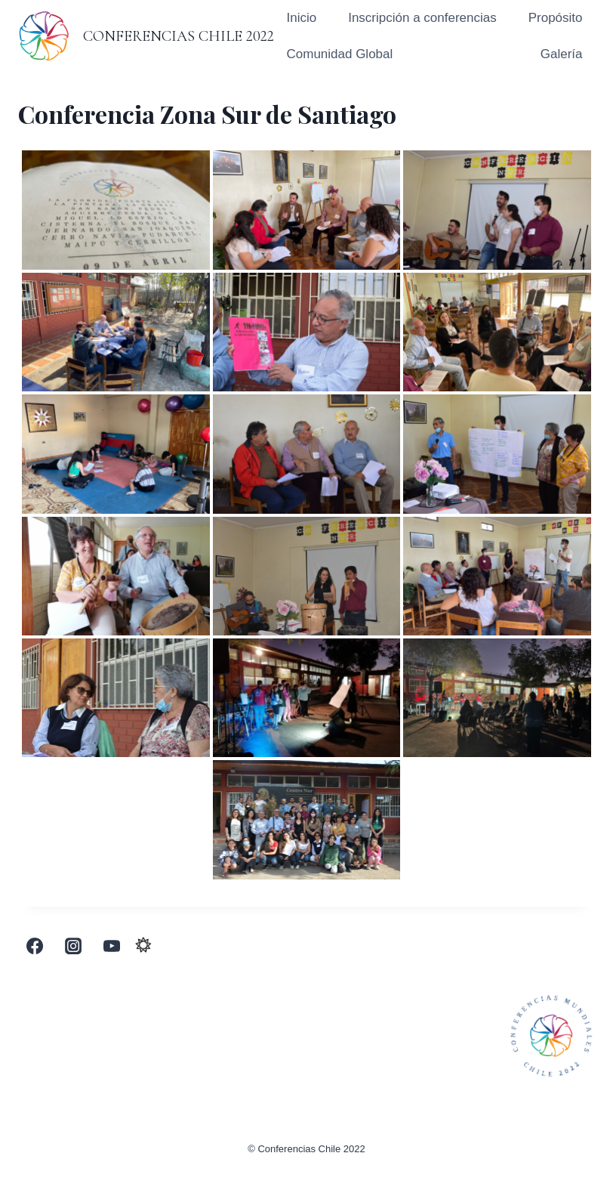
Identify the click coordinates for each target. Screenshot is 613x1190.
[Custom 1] (143, 945)
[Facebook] (34, 946)
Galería (562, 54)
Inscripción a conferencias (422, 18)
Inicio (301, 18)
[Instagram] (73, 946)
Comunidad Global (339, 54)
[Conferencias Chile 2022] (146, 36)
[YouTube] (111, 946)
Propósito (555, 18)
